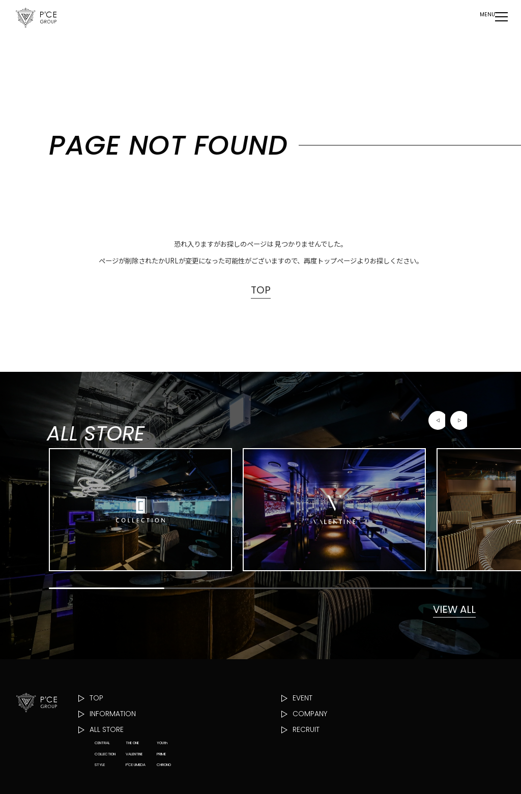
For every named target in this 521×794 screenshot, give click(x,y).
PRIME (161, 777)
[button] (437, 432)
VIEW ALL (448, 626)
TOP (260, 290)
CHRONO (164, 787)
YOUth (162, 766)
